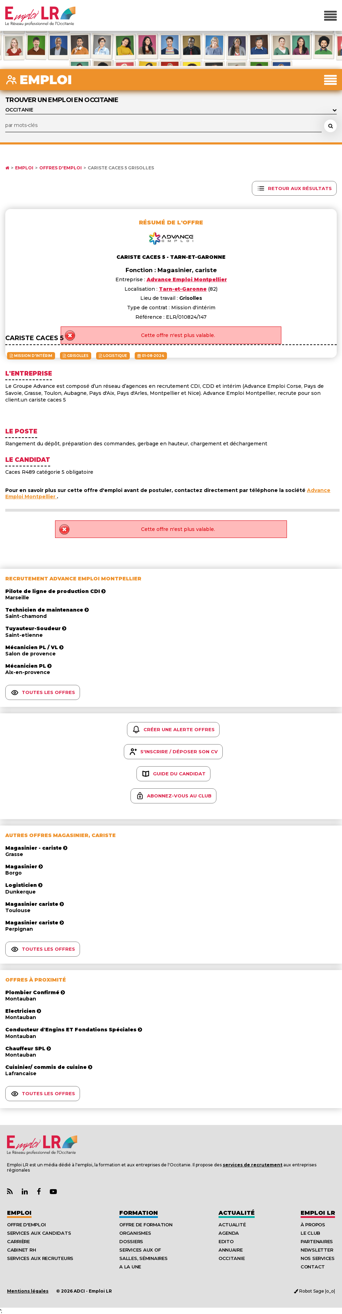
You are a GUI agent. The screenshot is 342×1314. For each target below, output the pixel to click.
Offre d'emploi (26, 1224)
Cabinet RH (21, 1250)
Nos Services (318, 1258)
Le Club (310, 1233)
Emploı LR (318, 1212)
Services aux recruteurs (40, 1258)
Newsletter (317, 1250)
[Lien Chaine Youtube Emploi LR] (53, 1191)
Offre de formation (145, 1224)
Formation (138, 1212)
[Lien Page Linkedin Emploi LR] (25, 1191)
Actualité (237, 1212)
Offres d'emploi (60, 168)
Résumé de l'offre (171, 222)
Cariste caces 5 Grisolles (121, 168)
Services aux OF (140, 1250)
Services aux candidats (39, 1233)
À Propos (313, 1224)
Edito (226, 1241)
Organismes (135, 1233)
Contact (313, 1266)
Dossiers (131, 1241)
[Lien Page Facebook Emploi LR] (39, 1191)
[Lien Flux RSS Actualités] (10, 1191)
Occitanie (232, 1258)
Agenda (229, 1233)
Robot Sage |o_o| (314, 1291)
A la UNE (130, 1266)
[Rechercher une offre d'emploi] (330, 126)
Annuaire (231, 1250)
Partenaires (317, 1241)
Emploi (24, 168)
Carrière (18, 1241)
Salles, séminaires (143, 1258)
